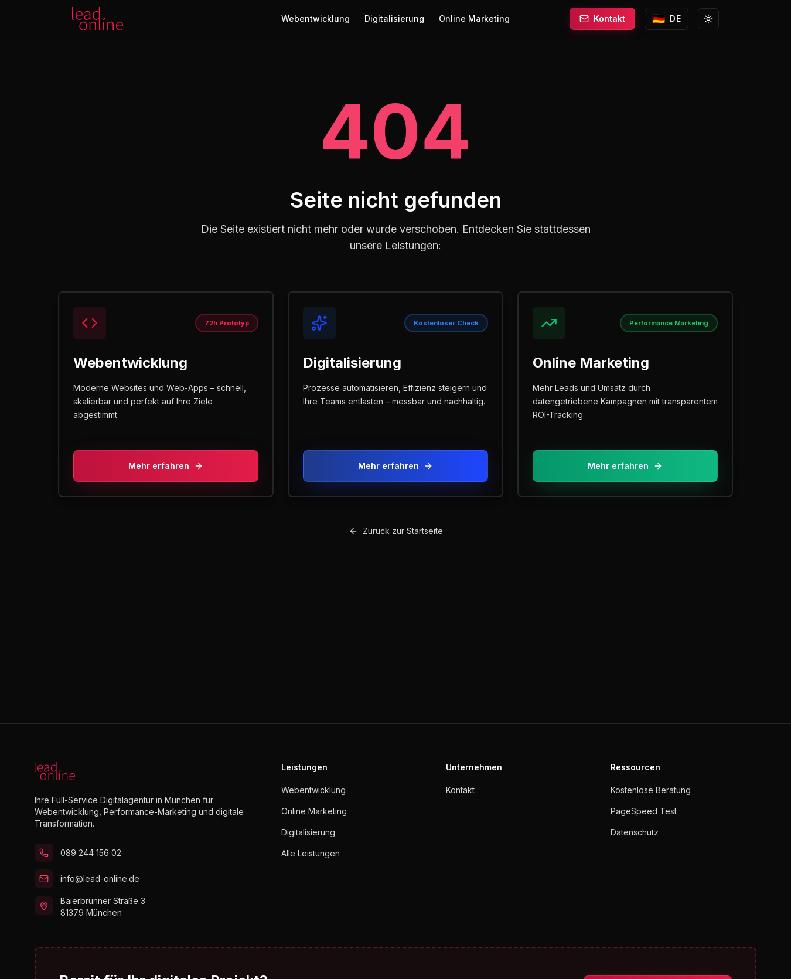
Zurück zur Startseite (396, 531)
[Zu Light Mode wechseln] (708, 18)
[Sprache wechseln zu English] (666, 19)
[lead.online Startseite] (97, 18)
